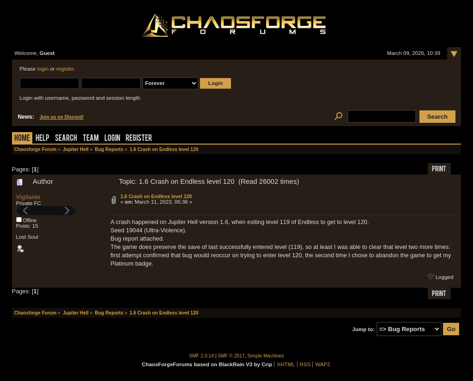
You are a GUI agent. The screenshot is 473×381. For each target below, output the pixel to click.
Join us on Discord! (62, 117)
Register (139, 138)
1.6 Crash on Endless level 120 (156, 196)
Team (91, 138)
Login (112, 138)
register (65, 69)
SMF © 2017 (231, 355)
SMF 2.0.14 (201, 355)
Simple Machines (266, 355)
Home (22, 138)
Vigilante (28, 197)
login (43, 69)
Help (42, 138)
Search (66, 138)
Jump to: (363, 329)
